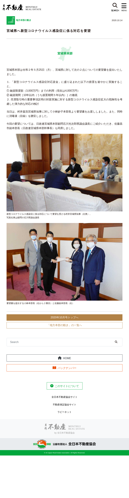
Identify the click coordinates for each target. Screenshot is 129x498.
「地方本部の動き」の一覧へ (64, 325)
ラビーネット (64, 412)
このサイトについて (67, 386)
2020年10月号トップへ (64, 317)
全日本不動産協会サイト (64, 397)
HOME (67, 358)
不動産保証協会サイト (64, 404)
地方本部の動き (23, 20)
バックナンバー (67, 368)
